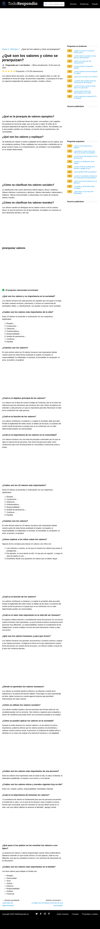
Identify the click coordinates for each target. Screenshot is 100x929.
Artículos (73, 4)
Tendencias (84, 4)
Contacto (75, 914)
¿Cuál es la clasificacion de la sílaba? (84, 162)
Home (4, 49)
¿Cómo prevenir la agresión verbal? (83, 67)
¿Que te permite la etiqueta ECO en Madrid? (85, 97)
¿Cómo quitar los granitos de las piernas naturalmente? (85, 57)
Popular (95, 4)
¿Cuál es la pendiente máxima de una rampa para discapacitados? (85, 177)
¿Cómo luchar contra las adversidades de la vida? (82, 92)
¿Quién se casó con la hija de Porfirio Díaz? (84, 51)
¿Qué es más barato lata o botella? (83, 147)
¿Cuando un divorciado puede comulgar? (84, 187)
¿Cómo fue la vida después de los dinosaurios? (85, 157)
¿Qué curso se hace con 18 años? (86, 77)
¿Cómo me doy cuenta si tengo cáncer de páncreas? (84, 87)
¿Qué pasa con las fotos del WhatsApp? (83, 192)
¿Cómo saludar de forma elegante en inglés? (85, 72)
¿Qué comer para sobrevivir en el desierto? (85, 182)
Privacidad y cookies (90, 914)
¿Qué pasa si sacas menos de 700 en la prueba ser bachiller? (84, 152)
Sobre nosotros (63, 914)
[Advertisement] (50, 26)
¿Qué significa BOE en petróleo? (85, 172)
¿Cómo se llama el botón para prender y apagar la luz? (84, 167)
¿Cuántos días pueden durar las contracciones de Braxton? (85, 81)
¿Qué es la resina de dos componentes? (82, 62)
